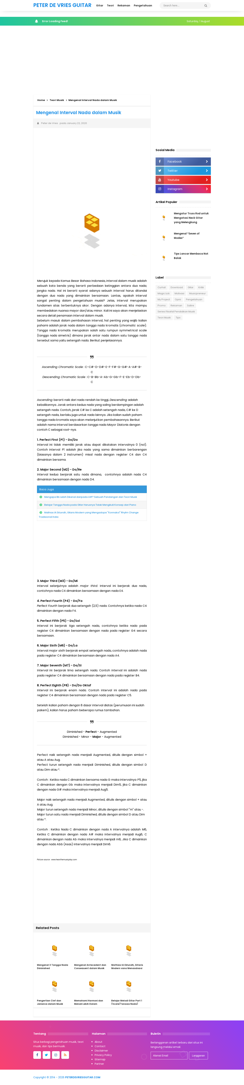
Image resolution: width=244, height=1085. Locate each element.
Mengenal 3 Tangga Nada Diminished (52, 967)
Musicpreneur (197, 293)
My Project (164, 299)
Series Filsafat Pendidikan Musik (176, 311)
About (98, 1042)
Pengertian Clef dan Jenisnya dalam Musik (50, 1002)
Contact (100, 1046)
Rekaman (176, 305)
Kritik (201, 287)
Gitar (190, 287)
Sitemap (100, 1059)
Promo (162, 305)
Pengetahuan (194, 299)
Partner (99, 1064)
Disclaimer (101, 1050)
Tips (178, 317)
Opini (178, 299)
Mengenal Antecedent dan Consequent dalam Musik (90, 967)
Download (177, 287)
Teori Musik (164, 317)
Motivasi (179, 293)
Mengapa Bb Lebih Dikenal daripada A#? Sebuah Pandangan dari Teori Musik (90, 497)
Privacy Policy (103, 1055)
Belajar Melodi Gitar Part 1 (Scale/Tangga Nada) (126, 1002)
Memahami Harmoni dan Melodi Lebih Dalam (88, 1002)
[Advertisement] (122, 59)
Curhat (162, 287)
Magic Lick (164, 293)
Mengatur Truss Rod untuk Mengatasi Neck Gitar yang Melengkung (191, 218)
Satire (190, 305)
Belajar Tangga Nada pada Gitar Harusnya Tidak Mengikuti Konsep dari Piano (90, 505)
